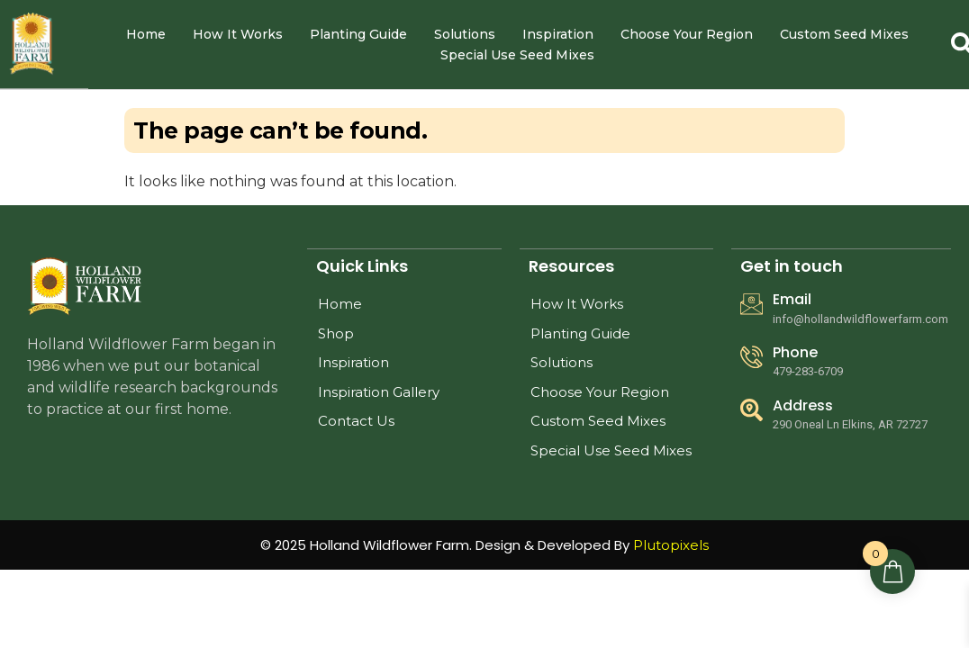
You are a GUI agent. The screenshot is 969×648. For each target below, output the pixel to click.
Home (146, 34)
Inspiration (557, 34)
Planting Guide (358, 34)
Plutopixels (671, 545)
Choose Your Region (686, 34)
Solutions (464, 34)
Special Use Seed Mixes (517, 55)
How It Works (238, 34)
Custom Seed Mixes (844, 34)
